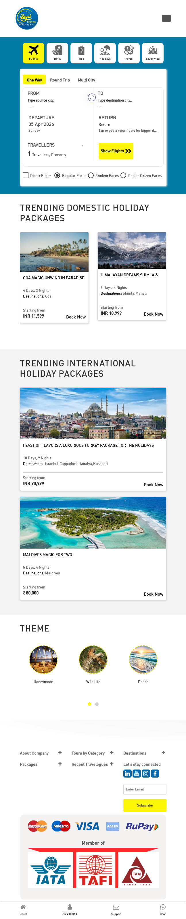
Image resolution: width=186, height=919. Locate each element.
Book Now (76, 316)
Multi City (86, 79)
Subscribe (145, 805)
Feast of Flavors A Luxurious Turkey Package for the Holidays (88, 445)
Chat (163, 914)
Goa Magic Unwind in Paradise (53, 277)
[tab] (33, 53)
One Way (34, 79)
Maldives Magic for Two (47, 554)
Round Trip (60, 79)
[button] (89, 704)
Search (23, 914)
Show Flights (116, 151)
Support (116, 914)
